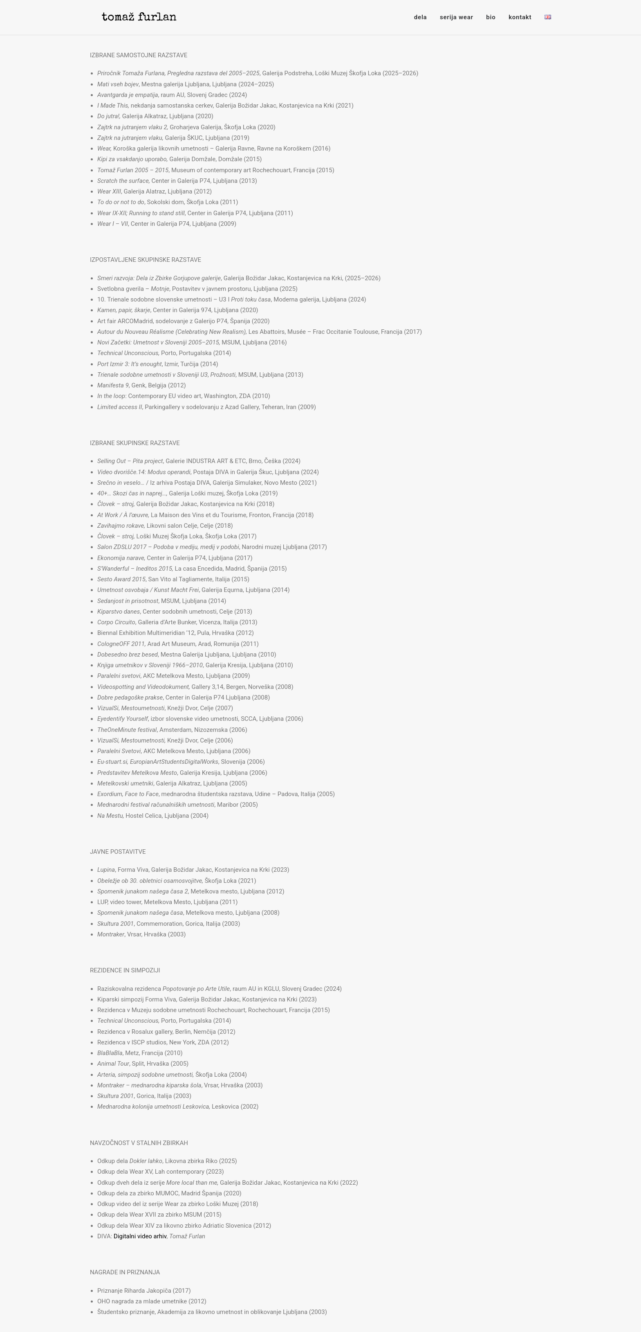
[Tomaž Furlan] (131, 17)
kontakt (520, 17)
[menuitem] (423, 17)
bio (490, 17)
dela (420, 17)
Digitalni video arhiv (140, 1236)
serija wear (456, 17)
